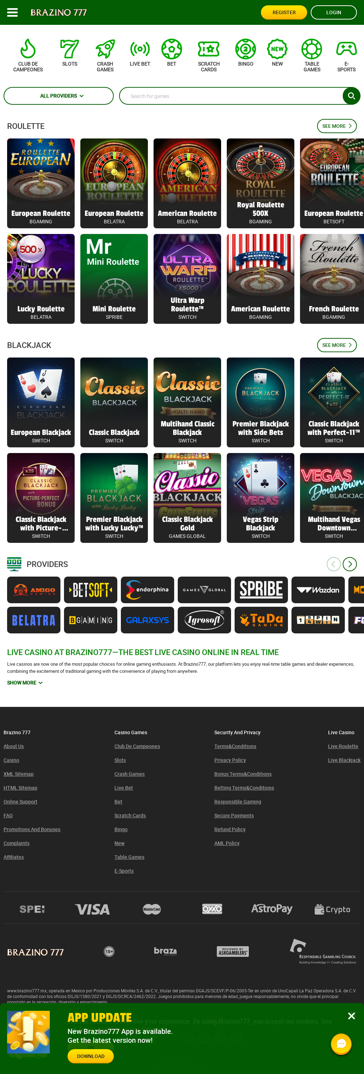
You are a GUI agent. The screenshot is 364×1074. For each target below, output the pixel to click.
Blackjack (29, 345)
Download (91, 1056)
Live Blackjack (344, 760)
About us (14, 746)
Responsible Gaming (237, 801)
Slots (120, 760)
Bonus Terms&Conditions (243, 773)
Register (284, 12)
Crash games (129, 773)
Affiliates (14, 857)
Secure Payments (234, 815)
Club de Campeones (137, 746)
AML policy (227, 843)
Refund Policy (230, 829)
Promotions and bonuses (32, 829)
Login (333, 12)
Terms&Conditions (235, 746)
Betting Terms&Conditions (244, 787)
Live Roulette (343, 746)
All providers (58, 95)
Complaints (17, 843)
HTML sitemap (20, 787)
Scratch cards (130, 815)
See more (334, 125)
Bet (118, 801)
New (119, 843)
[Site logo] (59, 12)
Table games (129, 857)
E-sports (124, 870)
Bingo (121, 829)
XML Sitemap (19, 773)
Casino (11, 760)
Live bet (123, 787)
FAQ (8, 815)
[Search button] (351, 96)
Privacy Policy (230, 760)
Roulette (25, 126)
